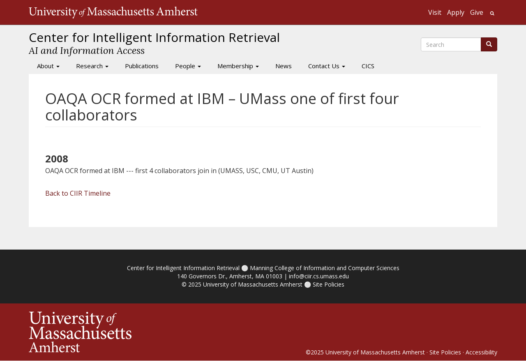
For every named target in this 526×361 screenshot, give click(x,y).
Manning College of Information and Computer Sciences (324, 268)
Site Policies (328, 284)
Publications (142, 66)
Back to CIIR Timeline (78, 193)
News (283, 66)
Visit (434, 12)
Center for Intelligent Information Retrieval (183, 268)
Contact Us (326, 66)
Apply (455, 12)
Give (476, 12)
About (48, 66)
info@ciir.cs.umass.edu (319, 276)
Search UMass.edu (492, 13)
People (188, 66)
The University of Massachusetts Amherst (113, 12)
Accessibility (481, 352)
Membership (238, 66)
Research (92, 66)
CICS (368, 66)
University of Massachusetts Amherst (252, 284)
